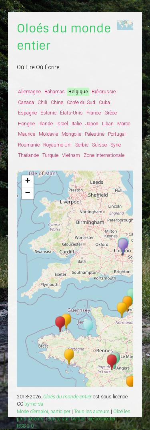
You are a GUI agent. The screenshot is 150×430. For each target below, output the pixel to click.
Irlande (45, 124)
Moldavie (48, 134)
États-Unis (71, 113)
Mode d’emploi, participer (43, 411)
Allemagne (29, 91)
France (93, 113)
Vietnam (71, 155)
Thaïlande (28, 155)
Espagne (27, 113)
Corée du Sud (81, 102)
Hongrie (26, 124)
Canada (26, 102)
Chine (57, 102)
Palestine (94, 134)
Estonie (48, 113)
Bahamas (54, 91)
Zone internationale (104, 155)
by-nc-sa (33, 404)
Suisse (99, 145)
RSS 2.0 (25, 426)
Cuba (104, 102)
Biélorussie (104, 91)
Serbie (81, 145)
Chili (42, 102)
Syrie (115, 145)
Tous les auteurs (92, 411)
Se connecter (102, 419)
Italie (77, 124)
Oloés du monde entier (67, 397)
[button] (131, 384)
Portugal (117, 134)
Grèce (110, 113)
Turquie (50, 155)
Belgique (78, 91)
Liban (108, 124)
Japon (91, 124)
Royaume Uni (57, 145)
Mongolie (71, 134)
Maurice (26, 134)
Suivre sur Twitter (66, 419)
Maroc (123, 124)
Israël (62, 124)
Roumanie (29, 145)
